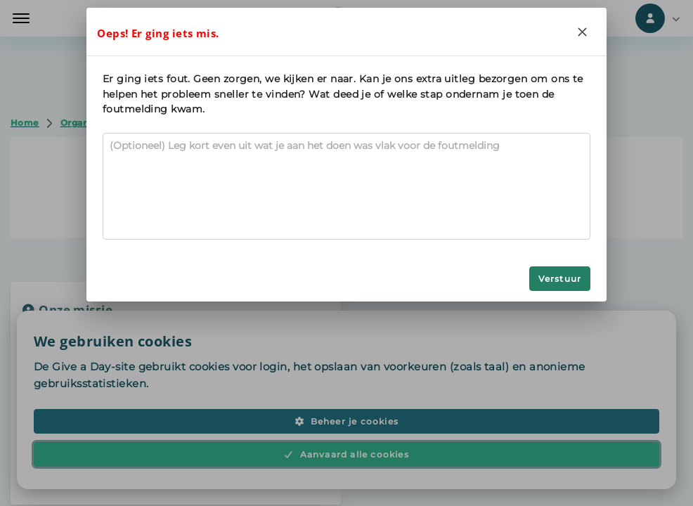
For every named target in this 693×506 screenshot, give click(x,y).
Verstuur (560, 278)
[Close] (582, 31)
